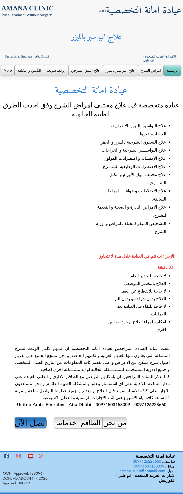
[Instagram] (18, 456)
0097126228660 (147, 461)
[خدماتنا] (66, 422)
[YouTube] (30, 456)
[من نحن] (115, 422)
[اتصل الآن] (30, 422)
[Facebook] (6, 456)
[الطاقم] (90, 422)
